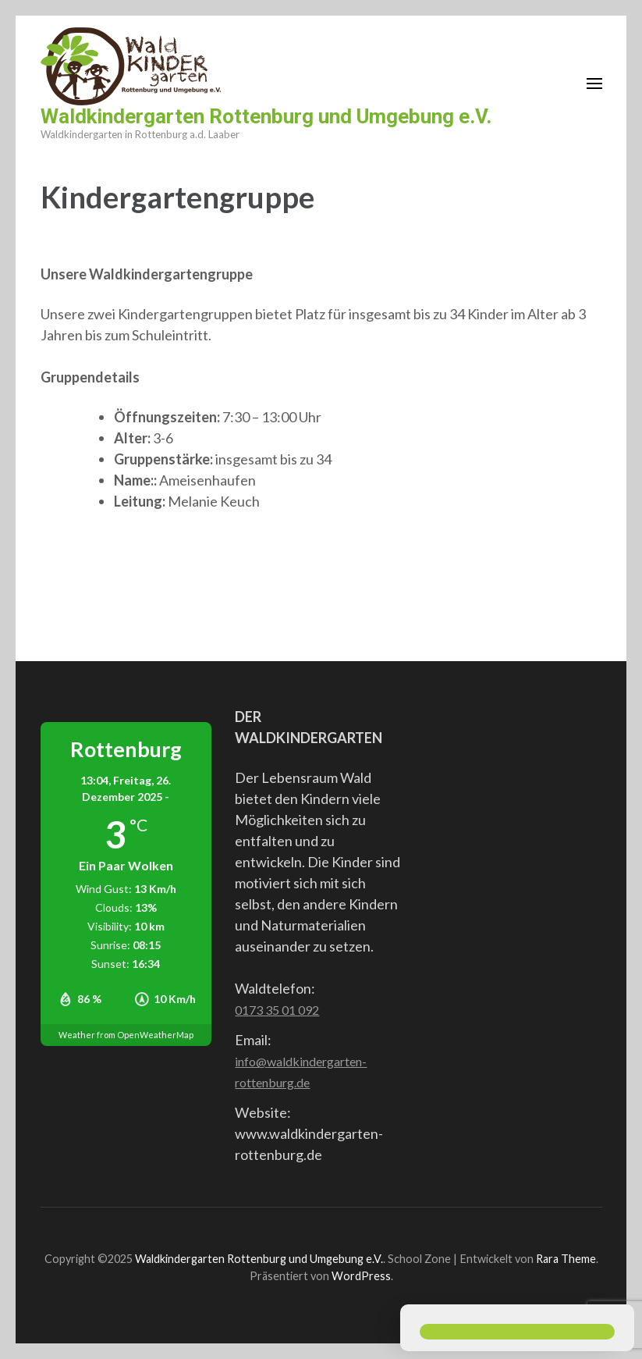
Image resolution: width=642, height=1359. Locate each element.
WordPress (361, 1276)
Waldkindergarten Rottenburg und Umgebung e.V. (266, 116)
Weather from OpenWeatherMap (126, 1035)
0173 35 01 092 (277, 1009)
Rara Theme (566, 1258)
